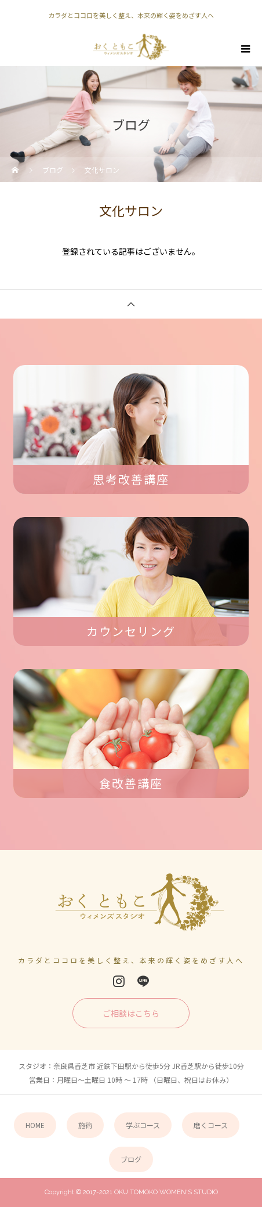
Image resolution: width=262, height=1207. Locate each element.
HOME (35, 1125)
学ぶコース (143, 1125)
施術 (85, 1125)
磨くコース (211, 1125)
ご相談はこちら (131, 1013)
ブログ (131, 1159)
